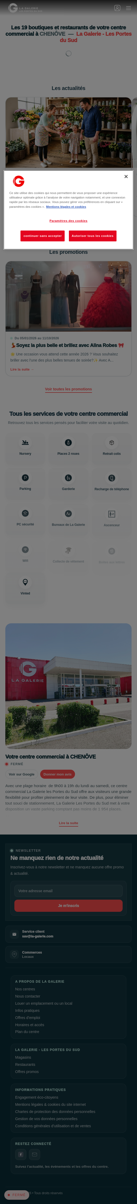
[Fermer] (126, 176)
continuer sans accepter (42, 235)
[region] (68, 210)
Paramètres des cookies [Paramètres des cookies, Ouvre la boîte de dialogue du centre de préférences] (68, 220)
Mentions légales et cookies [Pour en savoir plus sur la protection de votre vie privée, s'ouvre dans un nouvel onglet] (66, 206)
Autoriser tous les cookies (93, 235)
